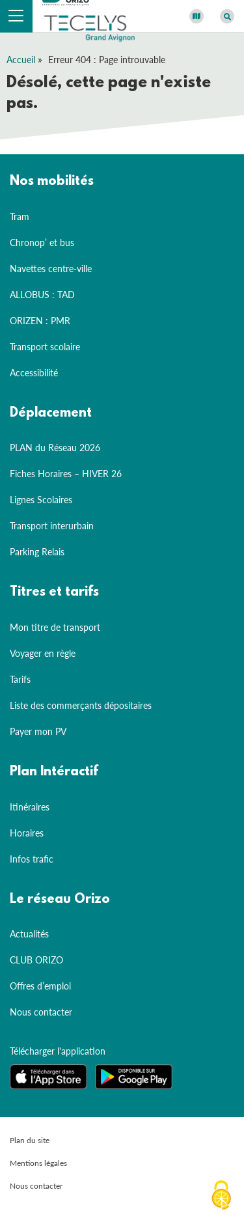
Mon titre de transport (55, 627)
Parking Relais (37, 551)
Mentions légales (38, 1163)
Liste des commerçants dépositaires (81, 705)
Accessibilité (34, 372)
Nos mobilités (52, 181)
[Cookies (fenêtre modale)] (221, 1196)
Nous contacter (41, 1011)
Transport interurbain (52, 525)
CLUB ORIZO (36, 959)
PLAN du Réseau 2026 (55, 447)
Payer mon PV (38, 731)
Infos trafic (31, 859)
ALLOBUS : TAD (42, 294)
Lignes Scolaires (41, 499)
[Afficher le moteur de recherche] (227, 16)
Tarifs (20, 679)
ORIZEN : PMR (40, 320)
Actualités (29, 933)
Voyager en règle (42, 653)
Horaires (27, 832)
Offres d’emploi (40, 985)
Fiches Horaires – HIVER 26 (66, 473)
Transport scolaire (45, 346)
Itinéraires (29, 806)
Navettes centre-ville (51, 268)
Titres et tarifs (54, 592)
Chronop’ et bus (42, 242)
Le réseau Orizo (60, 900)
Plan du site (29, 1140)
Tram (19, 216)
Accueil (21, 59)
